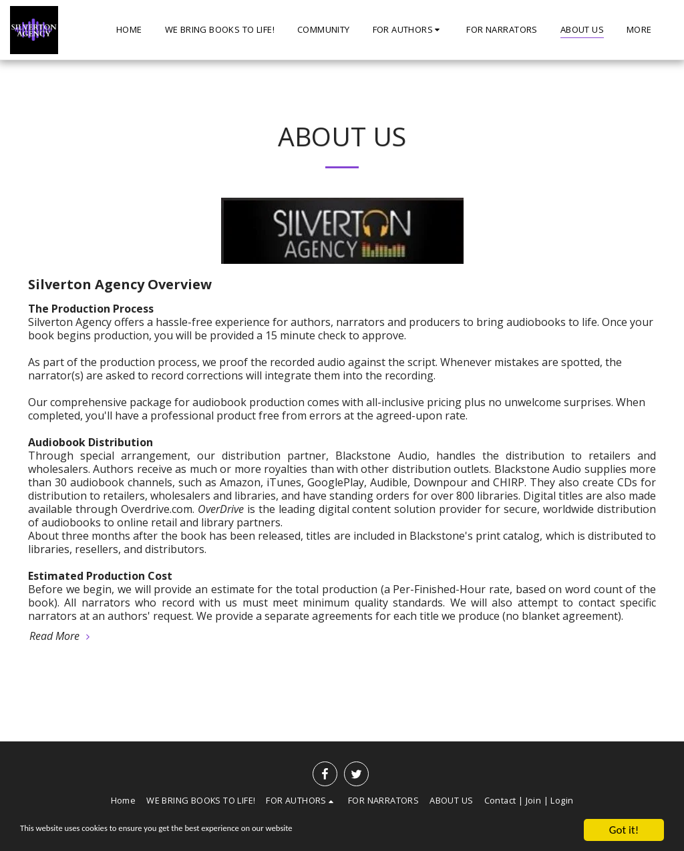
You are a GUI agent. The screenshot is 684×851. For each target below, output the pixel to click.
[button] (408, 30)
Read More (61, 636)
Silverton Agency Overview (120, 284)
